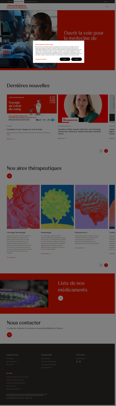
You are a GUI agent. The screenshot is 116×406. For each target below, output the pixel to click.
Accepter (77, 59)
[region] (58, 52)
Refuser (65, 59)
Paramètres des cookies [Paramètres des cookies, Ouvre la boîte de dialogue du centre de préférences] (41, 59)
